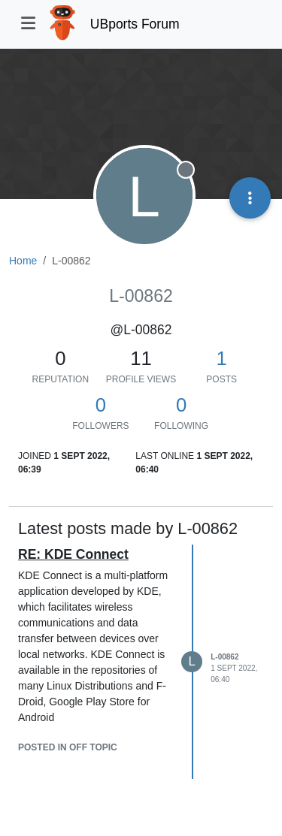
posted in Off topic (67, 747)
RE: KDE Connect (73, 554)
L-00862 (224, 657)
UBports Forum (135, 24)
